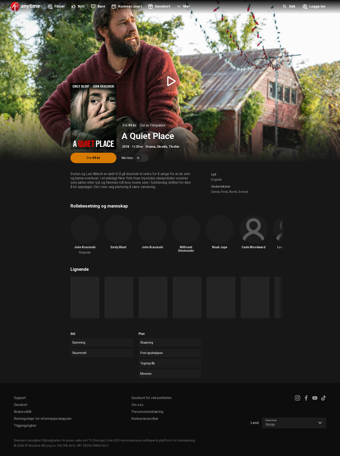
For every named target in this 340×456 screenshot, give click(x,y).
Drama (150, 146)
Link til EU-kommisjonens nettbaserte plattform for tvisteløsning (151, 440)
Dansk (215, 191)
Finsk (224, 191)
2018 (125, 146)
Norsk (233, 191)
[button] (183, 7)
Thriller (174, 146)
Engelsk (216, 179)
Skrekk (162, 146)
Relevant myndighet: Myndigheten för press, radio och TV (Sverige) (59, 440)
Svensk (243, 191)
